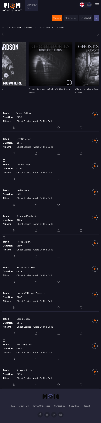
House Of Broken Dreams (30, 293)
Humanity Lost (24, 344)
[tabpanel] (50, 68)
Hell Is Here (22, 190)
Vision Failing (23, 113)
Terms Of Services (41, 406)
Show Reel (74, 406)
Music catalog (15, 27)
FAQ (13, 406)
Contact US (59, 406)
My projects (70, 18)
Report (86, 406)
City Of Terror (23, 139)
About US (24, 406)
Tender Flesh (23, 164)
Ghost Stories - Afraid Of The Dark (34, 121)
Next (96, 34)
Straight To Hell (24, 370)
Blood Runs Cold (25, 267)
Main (4, 27)
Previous (5, 34)
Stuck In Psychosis (26, 216)
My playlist (86, 18)
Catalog (57, 18)
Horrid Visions (24, 241)
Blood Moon (23, 319)
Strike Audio (29, 27)
